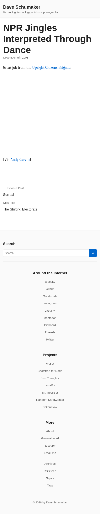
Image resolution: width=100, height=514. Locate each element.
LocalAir (50, 385)
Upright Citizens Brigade (51, 67)
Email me (50, 452)
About (50, 431)
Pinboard (50, 325)
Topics (50, 478)
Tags (50, 485)
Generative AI (50, 438)
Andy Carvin (20, 159)
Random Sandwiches (50, 399)
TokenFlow (50, 407)
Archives (49, 463)
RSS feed (50, 471)
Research (50, 445)
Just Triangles (50, 378)
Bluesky (50, 281)
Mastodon (50, 317)
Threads (50, 332)
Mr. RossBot (50, 392)
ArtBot (50, 363)
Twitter (50, 339)
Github (50, 288)
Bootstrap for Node (50, 370)
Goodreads (50, 296)
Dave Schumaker (21, 7)
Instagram (50, 303)
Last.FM (50, 310)
